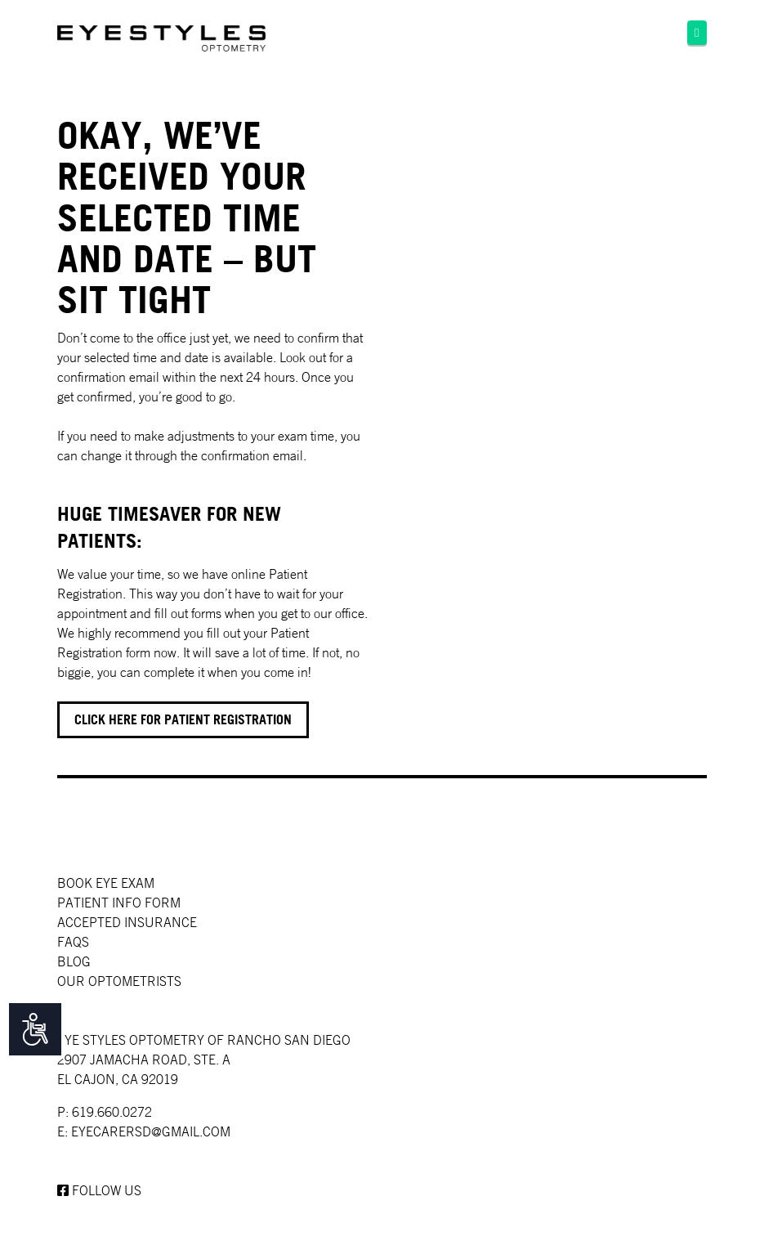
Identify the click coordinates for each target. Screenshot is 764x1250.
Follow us (99, 1190)
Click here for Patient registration (183, 719)
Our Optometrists (119, 981)
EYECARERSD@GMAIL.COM (150, 1131)
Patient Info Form (119, 902)
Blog (74, 961)
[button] (697, 32)
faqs (73, 941)
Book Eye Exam (105, 882)
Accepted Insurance (127, 922)
